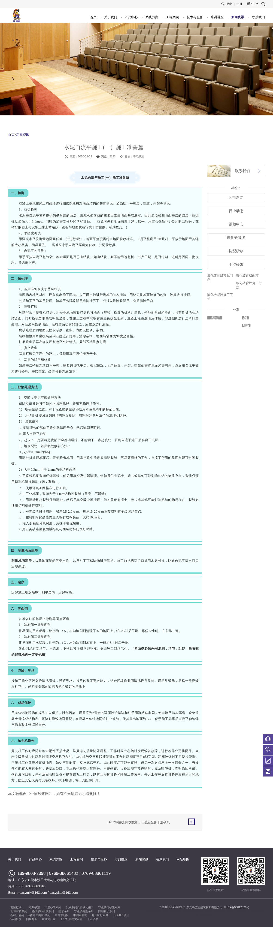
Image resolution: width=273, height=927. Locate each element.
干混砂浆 (236, 264)
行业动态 (236, 211)
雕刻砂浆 (34, 907)
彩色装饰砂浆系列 (109, 907)
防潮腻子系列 (106, 911)
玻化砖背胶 (236, 238)
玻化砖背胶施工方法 (249, 285)
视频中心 (236, 224)
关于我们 (110, 17)
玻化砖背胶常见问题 (220, 277)
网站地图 (182, 859)
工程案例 (172, 17)
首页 (93, 17)
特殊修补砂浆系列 (43, 911)
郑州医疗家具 (100, 915)
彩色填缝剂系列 (84, 911)
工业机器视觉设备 (71, 919)
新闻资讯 (237, 17)
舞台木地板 (62, 915)
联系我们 (258, 17)
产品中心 (131, 17)
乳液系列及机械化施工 (80, 907)
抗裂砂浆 (236, 251)
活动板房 (15, 919)
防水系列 (64, 911)
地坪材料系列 (18, 911)
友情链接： (17, 907)
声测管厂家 (49, 919)
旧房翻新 (31, 919)
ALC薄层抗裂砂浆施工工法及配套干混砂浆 (152, 822)
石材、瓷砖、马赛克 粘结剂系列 (30, 915)
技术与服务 (195, 17)
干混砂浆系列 (53, 907)
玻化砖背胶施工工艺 (220, 297)
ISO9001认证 (121, 915)
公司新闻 (236, 197)
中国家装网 (80, 915)
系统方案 (152, 17)
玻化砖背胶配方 (247, 275)
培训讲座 (217, 17)
